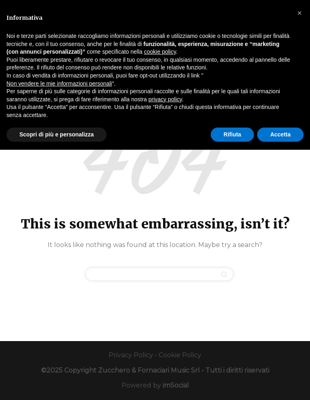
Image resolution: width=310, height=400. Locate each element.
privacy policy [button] (165, 99)
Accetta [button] (280, 134)
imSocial (176, 385)
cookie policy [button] (160, 51)
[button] (299, 12)
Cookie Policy (180, 355)
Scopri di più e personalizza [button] (56, 134)
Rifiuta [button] (232, 134)
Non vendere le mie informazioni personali (59, 83)
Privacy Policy (131, 355)
